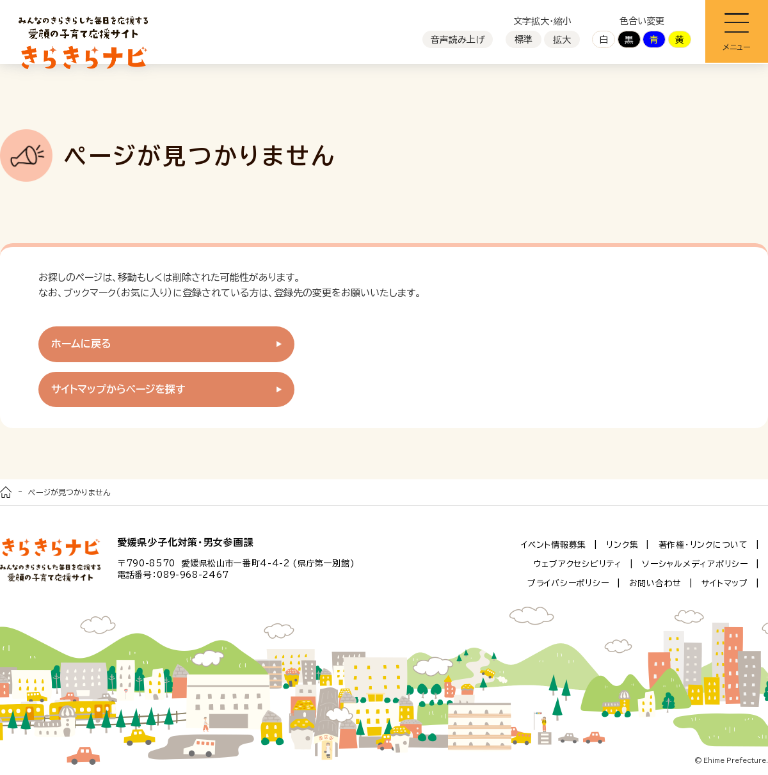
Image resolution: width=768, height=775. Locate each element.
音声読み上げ (457, 39)
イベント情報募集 (553, 545)
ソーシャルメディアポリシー (695, 564)
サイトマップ (724, 583)
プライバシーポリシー (568, 583)
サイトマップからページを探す (118, 389)
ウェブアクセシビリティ (578, 564)
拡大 (562, 39)
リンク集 (622, 545)
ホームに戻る (81, 344)
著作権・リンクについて (703, 545)
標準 (523, 39)
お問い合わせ (655, 583)
